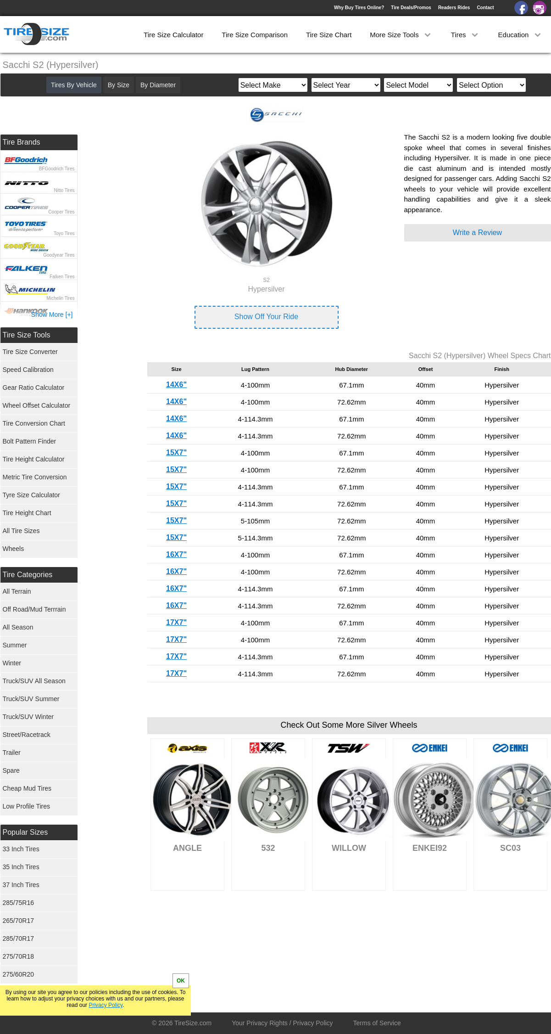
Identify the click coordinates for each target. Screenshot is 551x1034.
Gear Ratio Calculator (34, 387)
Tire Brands (21, 142)
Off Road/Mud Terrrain (34, 609)
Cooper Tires (61, 211)
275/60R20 (18, 974)
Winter (12, 663)
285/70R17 (18, 938)
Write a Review (477, 232)
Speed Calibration (28, 369)
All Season (18, 627)
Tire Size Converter (30, 351)
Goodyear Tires (58, 255)
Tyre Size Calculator (31, 495)
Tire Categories (28, 575)
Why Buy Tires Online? (359, 7)
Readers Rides (454, 7)
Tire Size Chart (328, 35)
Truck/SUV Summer (31, 698)
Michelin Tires (60, 298)
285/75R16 (18, 902)
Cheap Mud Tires (27, 788)
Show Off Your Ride (266, 316)
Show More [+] (52, 314)
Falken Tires (62, 276)
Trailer (12, 752)
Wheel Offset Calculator (37, 405)
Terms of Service (377, 1023)
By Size (118, 85)
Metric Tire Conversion (35, 477)
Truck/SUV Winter (28, 716)
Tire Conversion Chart (34, 423)
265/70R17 (18, 920)
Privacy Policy (105, 1005)
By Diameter (158, 85)
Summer (15, 645)
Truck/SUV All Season (34, 681)
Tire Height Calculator (34, 459)
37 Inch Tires (21, 884)
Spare (11, 770)
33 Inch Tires (21, 849)
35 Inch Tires (21, 867)
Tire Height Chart (27, 513)
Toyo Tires (64, 233)
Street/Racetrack (26, 734)
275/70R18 (18, 956)
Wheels (13, 548)
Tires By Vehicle (74, 85)
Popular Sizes (25, 832)
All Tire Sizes (21, 530)
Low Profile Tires (26, 806)
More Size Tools (401, 35)
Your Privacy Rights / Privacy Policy (282, 1023)
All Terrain (17, 591)
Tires (465, 35)
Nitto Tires (64, 190)
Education (520, 35)
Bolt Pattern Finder (29, 441)
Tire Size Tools (26, 335)
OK (181, 981)
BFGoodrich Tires (57, 168)
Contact (485, 7)
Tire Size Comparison (255, 35)
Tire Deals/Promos (411, 7)
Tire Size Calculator (173, 35)
